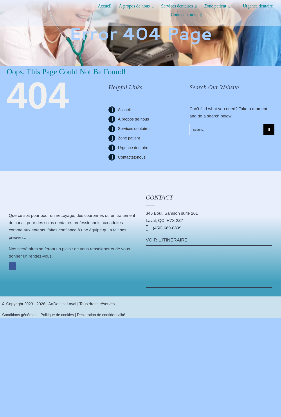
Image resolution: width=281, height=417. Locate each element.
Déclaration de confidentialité (101, 315)
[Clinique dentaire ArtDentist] (209, 247)
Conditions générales (20, 315)
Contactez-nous (132, 157)
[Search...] (226, 129)
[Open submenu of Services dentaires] (197, 6)
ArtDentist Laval (62, 304)
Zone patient (129, 138)
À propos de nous (133, 119)
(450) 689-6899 (163, 228)
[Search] (268, 129)
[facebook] (12, 266)
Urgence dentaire (133, 148)
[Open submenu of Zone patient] (230, 6)
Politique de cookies (57, 315)
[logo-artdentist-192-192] (29, 182)
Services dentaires (134, 128)
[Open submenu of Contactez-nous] (202, 15)
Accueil (124, 110)
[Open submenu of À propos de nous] (154, 6)
